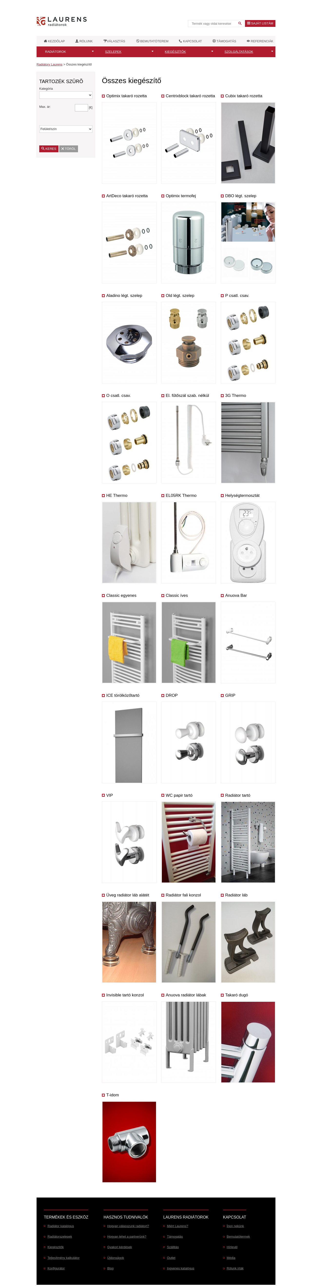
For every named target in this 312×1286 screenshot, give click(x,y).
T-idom (112, 1095)
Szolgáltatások (238, 52)
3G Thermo (235, 395)
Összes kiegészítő (79, 64)
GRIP (230, 695)
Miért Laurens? (177, 1226)
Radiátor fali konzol (183, 895)
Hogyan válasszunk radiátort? (128, 1226)
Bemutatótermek (238, 1236)
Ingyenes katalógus (180, 1268)
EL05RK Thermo (181, 495)
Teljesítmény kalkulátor (64, 1258)
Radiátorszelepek (60, 1236)
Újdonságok (115, 1258)
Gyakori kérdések (119, 1247)
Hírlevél (232, 1247)
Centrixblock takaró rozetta (190, 96)
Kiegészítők (175, 52)
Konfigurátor (56, 1268)
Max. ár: (45, 107)
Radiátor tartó (237, 795)
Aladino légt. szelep (124, 295)
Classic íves (177, 595)
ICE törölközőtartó (122, 695)
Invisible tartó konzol (125, 995)
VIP (109, 795)
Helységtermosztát (242, 495)
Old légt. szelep (180, 295)
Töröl (70, 149)
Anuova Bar (236, 595)
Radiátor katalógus (61, 1226)
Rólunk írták (235, 1268)
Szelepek (113, 52)
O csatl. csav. (118, 395)
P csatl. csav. (237, 295)
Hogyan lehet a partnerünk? (126, 1236)
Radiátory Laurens (49, 64)
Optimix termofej (181, 196)
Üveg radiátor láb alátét (127, 895)
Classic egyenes (121, 595)
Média (231, 1258)
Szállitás (173, 1247)
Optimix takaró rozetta (126, 96)
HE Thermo (116, 495)
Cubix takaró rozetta (243, 96)
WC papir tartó (179, 795)
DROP (172, 695)
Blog (110, 1268)
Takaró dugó (236, 995)
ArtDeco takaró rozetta (127, 196)
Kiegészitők (56, 1247)
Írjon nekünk (235, 1226)
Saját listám (260, 23)
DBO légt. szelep (240, 196)
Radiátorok (55, 52)
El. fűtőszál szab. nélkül (187, 395)
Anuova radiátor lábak (186, 995)
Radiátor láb (236, 895)
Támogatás (175, 1236)
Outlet (171, 1258)
